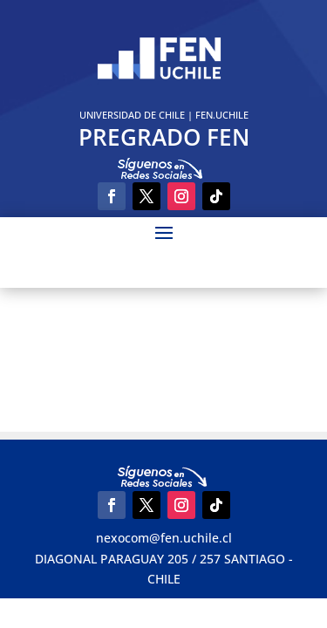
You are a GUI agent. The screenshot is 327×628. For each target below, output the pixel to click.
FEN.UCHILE (222, 114)
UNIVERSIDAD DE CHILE (132, 114)
